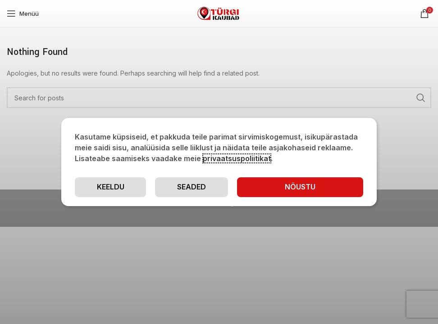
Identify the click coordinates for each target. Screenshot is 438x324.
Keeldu (110, 186)
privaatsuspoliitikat (237, 158)
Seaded (191, 186)
